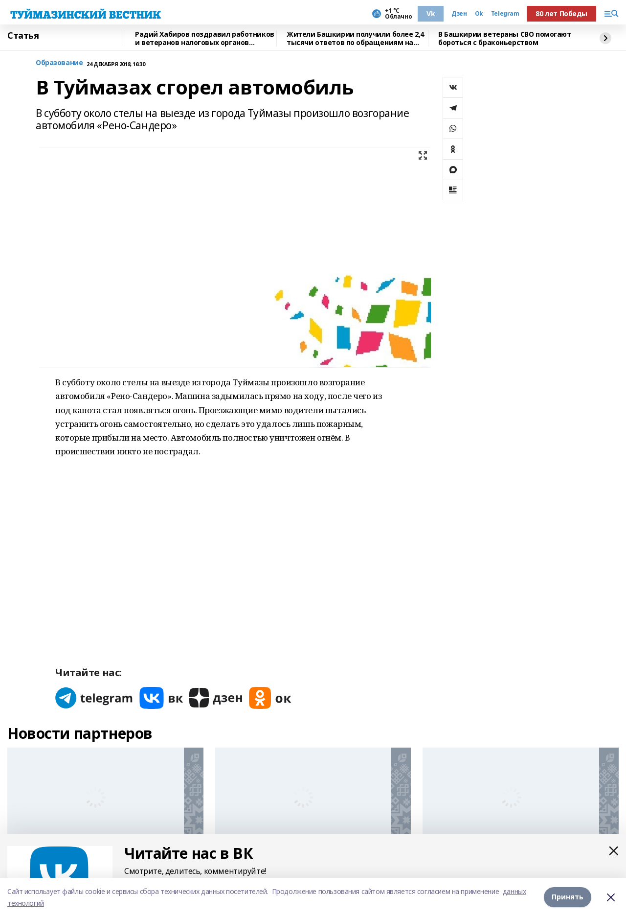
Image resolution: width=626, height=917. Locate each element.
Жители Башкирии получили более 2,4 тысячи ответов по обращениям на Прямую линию (355, 38)
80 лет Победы (561, 13)
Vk (430, 13)
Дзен (459, 14)
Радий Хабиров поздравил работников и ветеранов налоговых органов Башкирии (204, 38)
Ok (479, 14)
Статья (23, 35)
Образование (59, 63)
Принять (567, 897)
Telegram (505, 14)
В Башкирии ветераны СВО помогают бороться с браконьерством (504, 38)
